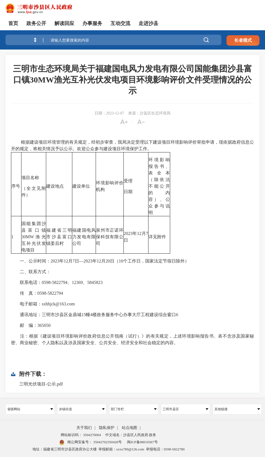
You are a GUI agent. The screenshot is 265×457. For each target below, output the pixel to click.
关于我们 (84, 428)
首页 (13, 23)
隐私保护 (106, 428)
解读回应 (64, 23)
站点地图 (129, 428)
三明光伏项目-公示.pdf (41, 384)
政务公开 (36, 23)
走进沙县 (148, 23)
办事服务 (92, 23)
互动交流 (120, 23)
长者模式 (243, 40)
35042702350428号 (107, 442)
